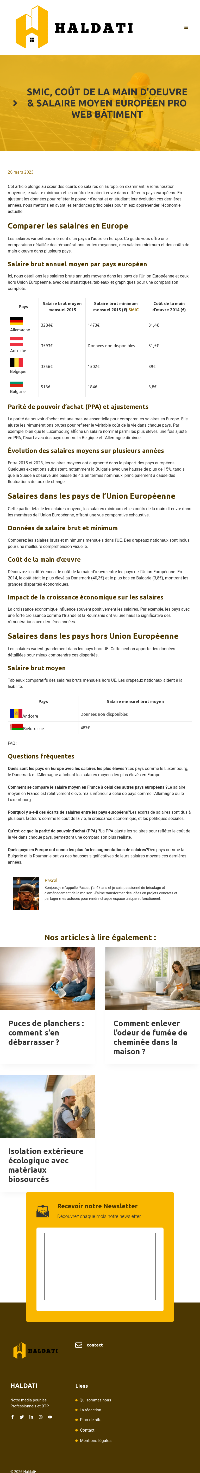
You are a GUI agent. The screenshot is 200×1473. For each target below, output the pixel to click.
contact (95, 1344)
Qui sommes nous (95, 1400)
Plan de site (91, 1419)
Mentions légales (95, 1440)
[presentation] (47, 978)
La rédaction (90, 1410)
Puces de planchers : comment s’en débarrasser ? (46, 1032)
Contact (87, 1430)
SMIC (133, 309)
